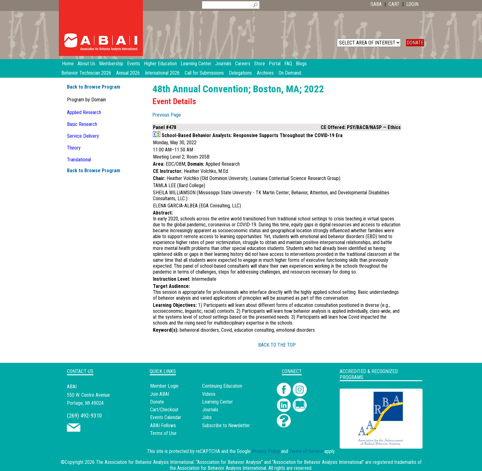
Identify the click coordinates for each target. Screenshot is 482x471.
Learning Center (217, 402)
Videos (208, 394)
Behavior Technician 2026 (86, 73)
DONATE (415, 43)
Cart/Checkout (164, 410)
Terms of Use (163, 433)
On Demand (290, 73)
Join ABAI (159, 394)
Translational (79, 160)
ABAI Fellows (163, 425)
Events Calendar (165, 417)
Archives (265, 73)
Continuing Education (222, 386)
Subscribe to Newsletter (226, 425)
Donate (157, 402)
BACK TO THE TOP (277, 345)
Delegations (240, 73)
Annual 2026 (128, 73)
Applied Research (84, 112)
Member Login (164, 386)
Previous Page (166, 115)
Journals (210, 410)
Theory (74, 148)
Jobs (207, 417)
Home (68, 64)
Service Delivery (83, 136)
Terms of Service (306, 451)
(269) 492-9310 (84, 415)
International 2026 (162, 73)
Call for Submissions (204, 73)
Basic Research (82, 124)
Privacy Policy (266, 451)
